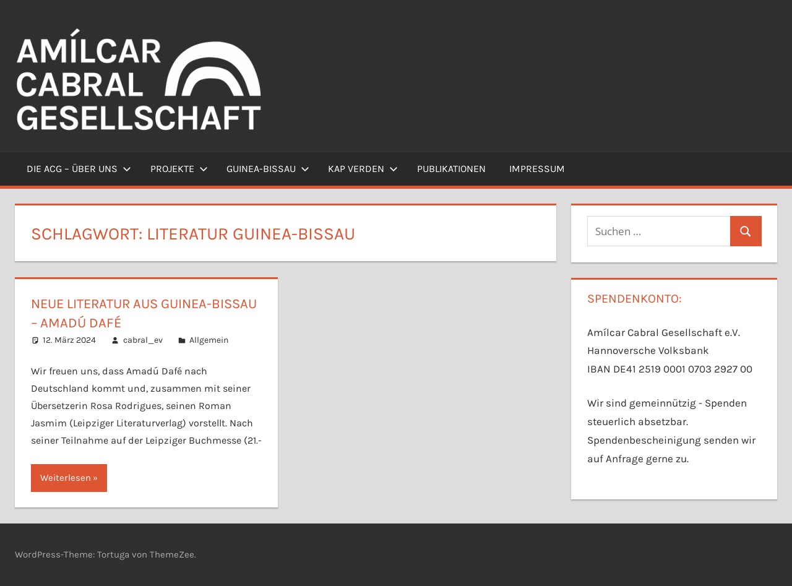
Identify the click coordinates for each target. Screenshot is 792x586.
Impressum (537, 169)
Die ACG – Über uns (79, 169)
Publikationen (451, 169)
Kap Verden (363, 169)
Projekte (179, 169)
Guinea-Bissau (267, 169)
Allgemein (208, 340)
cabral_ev (143, 340)
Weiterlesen (65, 477)
